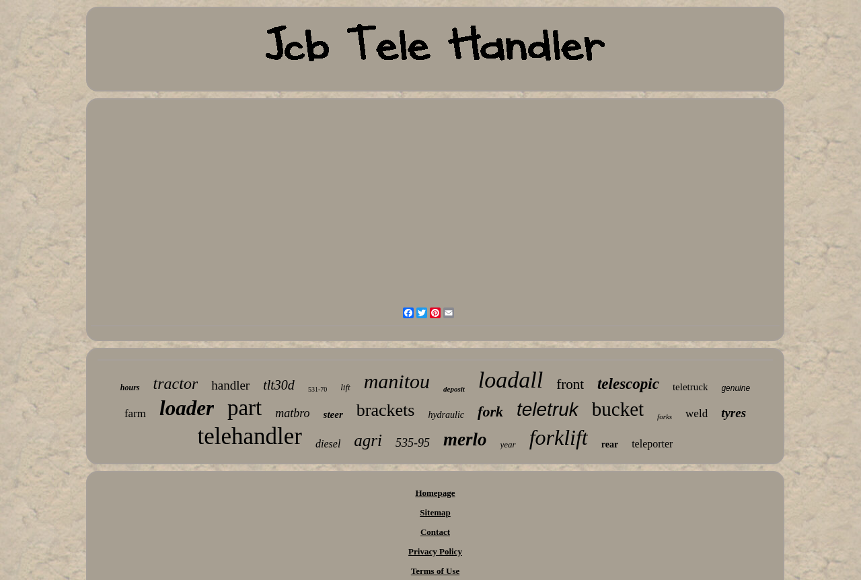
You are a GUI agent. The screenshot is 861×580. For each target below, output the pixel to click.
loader (186, 408)
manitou (397, 381)
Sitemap (435, 512)
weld (696, 413)
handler (230, 385)
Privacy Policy (435, 551)
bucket (618, 409)
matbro (292, 413)
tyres (733, 413)
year (508, 444)
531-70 (317, 389)
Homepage (435, 493)
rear (609, 444)
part (244, 408)
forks (664, 416)
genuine (735, 388)
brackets (386, 410)
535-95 (413, 442)
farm (135, 413)
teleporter (652, 443)
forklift (558, 437)
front (570, 384)
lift (345, 387)
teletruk (547, 409)
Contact (435, 532)
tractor (175, 383)
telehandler (250, 436)
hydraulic (446, 415)
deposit (454, 389)
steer (333, 414)
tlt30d (279, 384)
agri (368, 440)
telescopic (628, 383)
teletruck (690, 387)
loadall (510, 379)
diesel (327, 443)
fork (490, 411)
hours (130, 387)
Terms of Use (435, 571)
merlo (465, 439)
